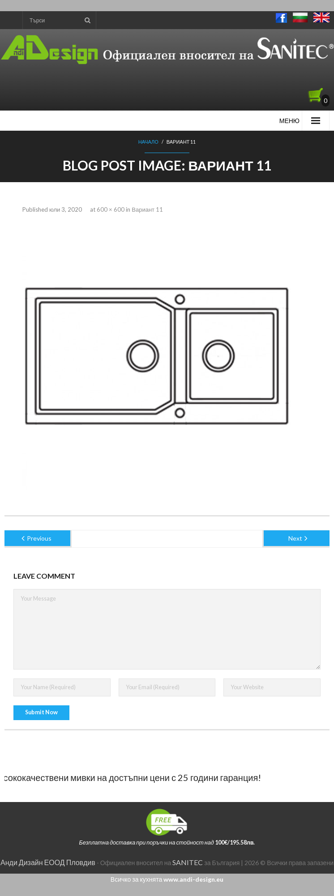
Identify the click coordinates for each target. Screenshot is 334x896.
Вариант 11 (147, 209)
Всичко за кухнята (167, 879)
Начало (148, 142)
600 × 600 (110, 209)
